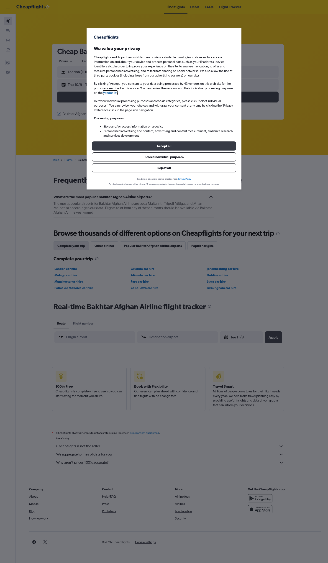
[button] (164, 146)
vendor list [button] (110, 93)
